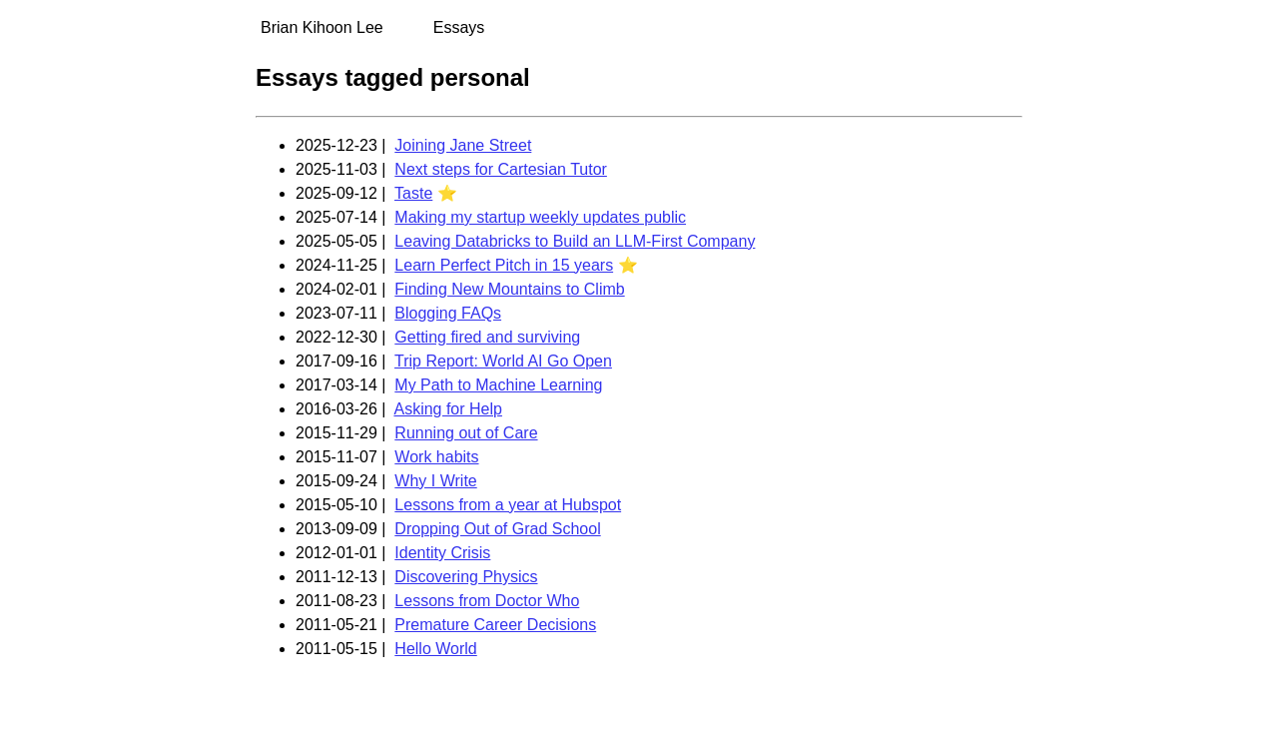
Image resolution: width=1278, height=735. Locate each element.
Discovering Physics (465, 576)
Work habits (436, 456)
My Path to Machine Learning (498, 384)
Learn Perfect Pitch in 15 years (503, 265)
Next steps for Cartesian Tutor (500, 169)
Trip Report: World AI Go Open (503, 361)
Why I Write (435, 480)
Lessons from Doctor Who (486, 600)
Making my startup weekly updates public (540, 217)
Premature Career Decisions (495, 624)
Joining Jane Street (462, 145)
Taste (413, 193)
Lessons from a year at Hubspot (507, 504)
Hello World (435, 648)
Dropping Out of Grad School (497, 528)
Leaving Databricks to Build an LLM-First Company (574, 241)
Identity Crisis (442, 552)
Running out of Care (465, 432)
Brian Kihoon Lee (322, 27)
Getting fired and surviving (487, 337)
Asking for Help (447, 408)
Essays (459, 27)
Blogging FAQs (447, 313)
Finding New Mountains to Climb (509, 289)
